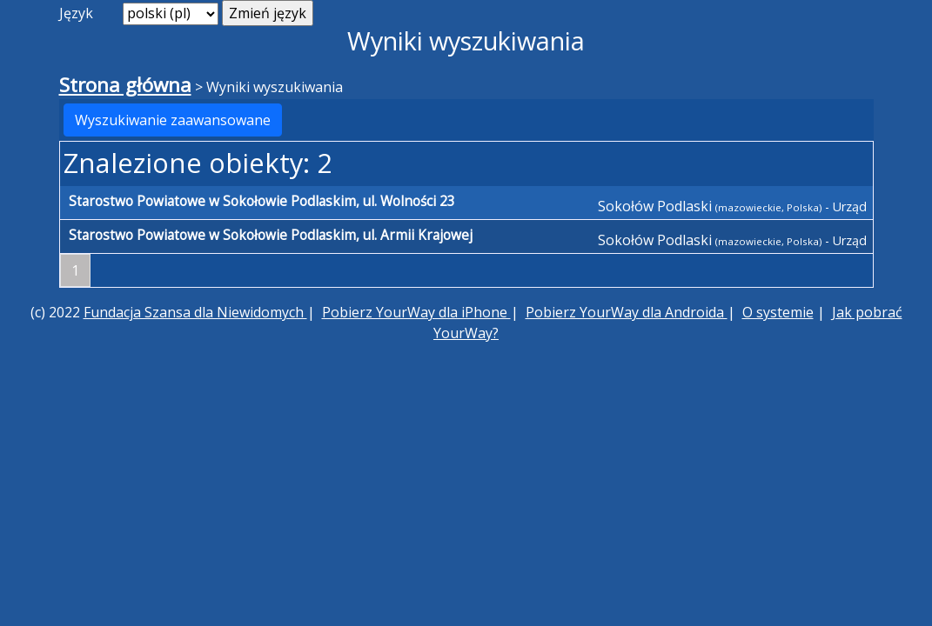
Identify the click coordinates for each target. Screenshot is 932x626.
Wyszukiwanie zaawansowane (173, 120)
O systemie (778, 312)
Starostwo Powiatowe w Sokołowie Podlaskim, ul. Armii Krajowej (271, 235)
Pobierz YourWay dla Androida (626, 312)
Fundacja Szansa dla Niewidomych (195, 312)
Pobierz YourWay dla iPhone (416, 312)
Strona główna (125, 84)
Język (76, 13)
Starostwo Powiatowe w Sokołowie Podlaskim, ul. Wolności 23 (262, 201)
